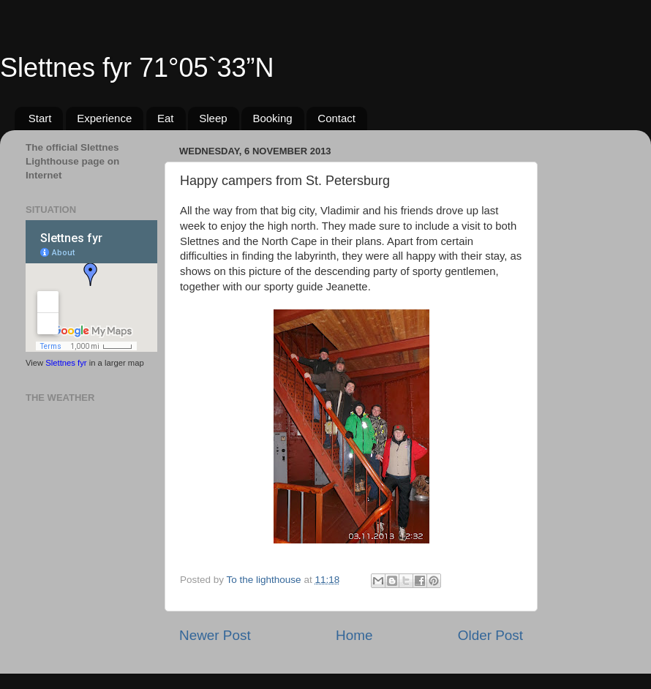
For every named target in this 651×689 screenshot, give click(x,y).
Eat (165, 118)
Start (40, 118)
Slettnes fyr (65, 362)
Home (354, 635)
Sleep (213, 118)
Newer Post (215, 635)
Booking (272, 118)
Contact (336, 118)
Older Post (490, 635)
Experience (104, 118)
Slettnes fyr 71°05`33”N (137, 68)
